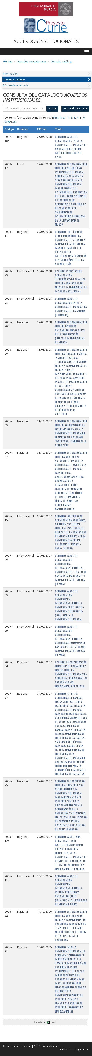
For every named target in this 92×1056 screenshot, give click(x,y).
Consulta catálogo (61, 61)
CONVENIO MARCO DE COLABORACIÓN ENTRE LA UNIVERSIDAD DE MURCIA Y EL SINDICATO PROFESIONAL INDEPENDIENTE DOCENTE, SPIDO (71, 147)
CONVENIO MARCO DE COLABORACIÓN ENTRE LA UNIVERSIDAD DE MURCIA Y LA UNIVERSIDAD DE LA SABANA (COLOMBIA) (71, 306)
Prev (62, 117)
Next (7, 121)
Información (10, 73)
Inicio (7, 61)
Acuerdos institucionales (31, 61)
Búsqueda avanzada (16, 85)
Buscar (52, 108)
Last (14, 121)
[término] (24, 109)
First (56, 117)
